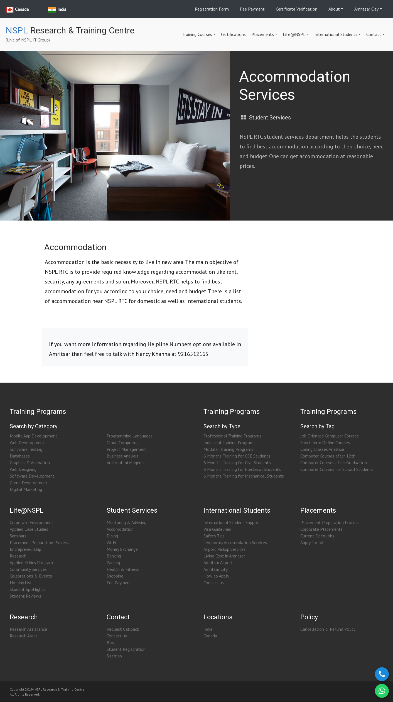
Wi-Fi (111, 542)
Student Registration (126, 649)
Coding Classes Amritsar (322, 449)
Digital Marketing (26, 489)
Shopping (115, 576)
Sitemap (114, 656)
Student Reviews (25, 596)
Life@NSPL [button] (294, 34)
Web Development (27, 442)
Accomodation (120, 529)
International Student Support (231, 522)
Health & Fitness (123, 569)
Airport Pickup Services (224, 549)
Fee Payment (252, 9)
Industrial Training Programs (229, 442)
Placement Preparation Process (39, 542)
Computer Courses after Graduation (333, 462)
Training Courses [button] (197, 34)
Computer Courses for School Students (336, 469)
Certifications (233, 34)
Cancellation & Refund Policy (327, 629)
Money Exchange (122, 549)
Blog (111, 642)
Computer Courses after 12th (327, 456)
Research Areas (24, 636)
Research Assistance (28, 629)
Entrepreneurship (25, 549)
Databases (20, 456)
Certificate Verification (296, 9)
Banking (114, 556)
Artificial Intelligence (126, 462)
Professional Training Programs (232, 436)
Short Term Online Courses (325, 442)
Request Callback (123, 629)
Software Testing (26, 449)
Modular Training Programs (228, 449)
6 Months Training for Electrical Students (242, 469)
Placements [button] (262, 34)
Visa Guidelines (217, 529)
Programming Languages (130, 436)
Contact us (213, 582)
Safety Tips (214, 536)
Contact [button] (373, 34)
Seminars (18, 536)
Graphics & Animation (30, 462)
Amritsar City (366, 9)
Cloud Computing (123, 442)
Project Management (126, 449)
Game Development (29, 482)
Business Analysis (123, 456)
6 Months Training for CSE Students (236, 456)
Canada (210, 636)
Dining (112, 536)
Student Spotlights (27, 589)
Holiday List (21, 582)
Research (18, 556)
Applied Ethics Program (31, 562)
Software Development (32, 476)
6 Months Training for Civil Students (237, 462)
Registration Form (212, 9)
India (207, 629)
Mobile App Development (33, 436)
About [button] (334, 9)
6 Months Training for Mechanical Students (243, 476)
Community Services (28, 569)
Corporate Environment (31, 522)
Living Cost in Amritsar (224, 556)
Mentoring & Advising (126, 522)
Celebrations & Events (31, 576)
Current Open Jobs (317, 536)
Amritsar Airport (218, 562)
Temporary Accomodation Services (235, 542)
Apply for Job (312, 542)
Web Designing (23, 469)
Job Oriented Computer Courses (329, 436)
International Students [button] (336, 34)
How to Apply (216, 576)
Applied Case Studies (29, 529)
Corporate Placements (321, 529)
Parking (113, 562)
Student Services (270, 117)
